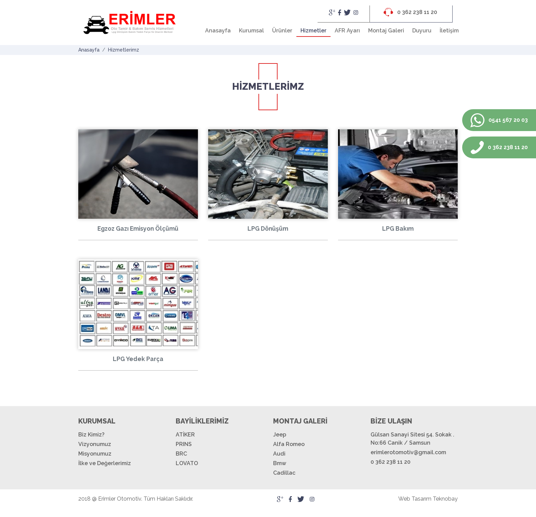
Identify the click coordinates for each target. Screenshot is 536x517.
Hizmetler (313, 30)
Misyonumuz (94, 453)
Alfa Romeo (289, 444)
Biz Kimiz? (91, 434)
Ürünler (282, 30)
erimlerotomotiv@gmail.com (408, 452)
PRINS (184, 444)
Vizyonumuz (94, 444)
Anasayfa (218, 30)
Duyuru (421, 30)
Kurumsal (251, 30)
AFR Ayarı (347, 30)
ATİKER (185, 434)
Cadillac (284, 473)
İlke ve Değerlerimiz (104, 463)
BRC (181, 453)
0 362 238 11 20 (410, 12)
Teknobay (445, 499)
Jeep (279, 434)
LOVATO (187, 463)
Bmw (279, 463)
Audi (279, 453)
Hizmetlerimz (123, 50)
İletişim (449, 30)
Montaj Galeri (386, 30)
